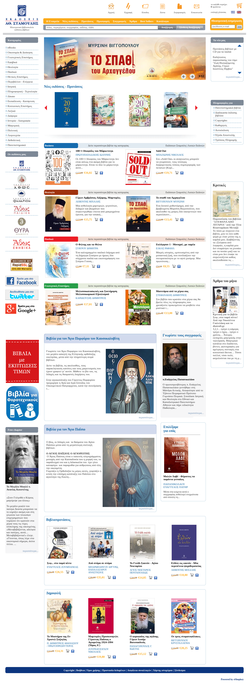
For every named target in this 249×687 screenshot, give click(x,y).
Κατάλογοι (163, 21)
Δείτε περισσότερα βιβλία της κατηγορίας (108, 145)
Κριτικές (219, 185)
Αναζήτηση (167, 27)
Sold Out (161, 150)
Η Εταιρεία (52, 21)
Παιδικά (12, 71)
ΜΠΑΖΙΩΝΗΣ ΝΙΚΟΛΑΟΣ (170, 154)
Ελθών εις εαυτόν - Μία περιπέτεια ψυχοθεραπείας (186, 564)
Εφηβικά (12, 62)
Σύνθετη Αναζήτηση (189, 27)
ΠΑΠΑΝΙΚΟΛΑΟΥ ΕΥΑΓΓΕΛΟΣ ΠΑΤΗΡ (175, 485)
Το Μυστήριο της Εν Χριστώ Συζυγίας (59, 638)
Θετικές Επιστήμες (18, 76)
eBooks (12, 47)
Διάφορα (12, 115)
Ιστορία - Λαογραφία (19, 120)
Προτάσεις (87, 21)
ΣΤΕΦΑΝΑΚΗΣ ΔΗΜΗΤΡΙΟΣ (171, 295)
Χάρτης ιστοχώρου (162, 670)
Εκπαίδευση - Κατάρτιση (21, 101)
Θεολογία (13, 67)
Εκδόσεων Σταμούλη (176, 145)
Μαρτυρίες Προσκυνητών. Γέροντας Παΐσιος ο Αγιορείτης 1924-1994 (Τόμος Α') (103, 641)
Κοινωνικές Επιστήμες (20, 106)
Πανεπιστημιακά (17, 144)
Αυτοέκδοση (222, 130)
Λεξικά (12, 110)
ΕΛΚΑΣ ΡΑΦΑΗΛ (165, 248)
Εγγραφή (128, 12)
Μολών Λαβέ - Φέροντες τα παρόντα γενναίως (179, 478)
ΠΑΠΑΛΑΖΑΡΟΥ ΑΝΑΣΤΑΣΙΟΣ (97, 571)
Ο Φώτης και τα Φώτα (89, 244)
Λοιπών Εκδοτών (196, 145)
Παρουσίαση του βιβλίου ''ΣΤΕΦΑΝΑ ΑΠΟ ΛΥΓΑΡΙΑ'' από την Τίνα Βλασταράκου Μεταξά (227, 223)
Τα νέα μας (219, 40)
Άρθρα (133, 21)
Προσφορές (103, 21)
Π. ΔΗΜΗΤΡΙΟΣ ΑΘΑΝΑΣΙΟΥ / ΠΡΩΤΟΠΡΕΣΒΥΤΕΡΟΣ (62, 644)
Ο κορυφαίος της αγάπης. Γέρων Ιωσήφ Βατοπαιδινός (144, 639)
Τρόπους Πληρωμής (226, 139)
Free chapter (15, 429)
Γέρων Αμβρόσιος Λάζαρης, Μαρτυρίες (98, 197)
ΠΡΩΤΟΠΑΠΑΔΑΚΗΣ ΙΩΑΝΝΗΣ (93, 154)
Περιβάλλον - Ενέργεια (20, 81)
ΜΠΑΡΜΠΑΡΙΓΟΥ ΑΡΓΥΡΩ (103, 567)
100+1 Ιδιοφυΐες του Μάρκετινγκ (94, 150)
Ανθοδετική (14, 140)
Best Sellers (146, 21)
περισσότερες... (233, 264)
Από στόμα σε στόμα (100, 563)
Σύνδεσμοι (179, 670)
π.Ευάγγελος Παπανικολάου (178, 379)
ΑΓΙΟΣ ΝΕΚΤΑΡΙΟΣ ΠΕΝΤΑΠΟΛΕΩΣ (140, 571)
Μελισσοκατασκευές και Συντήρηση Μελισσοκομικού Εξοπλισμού (96, 293)
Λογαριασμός (180, 12)
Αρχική (111, 12)
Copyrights (221, 120)
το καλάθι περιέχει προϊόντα (219, 5)
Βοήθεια (80, 670)
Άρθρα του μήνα (225, 281)
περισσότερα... (30, 550)
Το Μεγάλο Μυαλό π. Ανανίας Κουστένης (19, 488)
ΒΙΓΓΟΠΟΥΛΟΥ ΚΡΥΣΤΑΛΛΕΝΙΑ (180, 641)
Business (49, 145)
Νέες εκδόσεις (70, 21)
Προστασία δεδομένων (113, 670)
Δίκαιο (11, 96)
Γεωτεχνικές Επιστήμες (20, 57)
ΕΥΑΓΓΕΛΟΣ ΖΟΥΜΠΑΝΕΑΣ (62, 567)
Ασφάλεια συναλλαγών (139, 670)
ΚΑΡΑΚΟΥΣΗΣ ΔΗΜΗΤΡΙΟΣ (91, 298)
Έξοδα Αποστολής (225, 135)
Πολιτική (13, 130)
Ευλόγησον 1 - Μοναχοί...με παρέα (175, 244)
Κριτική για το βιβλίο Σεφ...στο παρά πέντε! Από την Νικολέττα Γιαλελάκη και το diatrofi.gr (225, 320)
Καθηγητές (221, 125)
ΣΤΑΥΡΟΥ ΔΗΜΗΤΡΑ (87, 248)
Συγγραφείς (119, 21)
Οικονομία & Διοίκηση (20, 52)
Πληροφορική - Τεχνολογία (22, 91)
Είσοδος (145, 12)
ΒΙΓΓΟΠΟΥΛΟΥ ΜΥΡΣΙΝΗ (170, 201)
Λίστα (162, 12)
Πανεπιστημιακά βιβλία (228, 107)
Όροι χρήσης (93, 670)
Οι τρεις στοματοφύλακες (185, 636)
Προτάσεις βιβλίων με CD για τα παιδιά (225, 50)
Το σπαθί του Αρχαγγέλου (170, 197)
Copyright (69, 670)
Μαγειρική (13, 125)
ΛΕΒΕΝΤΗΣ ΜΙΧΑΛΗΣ (88, 201)
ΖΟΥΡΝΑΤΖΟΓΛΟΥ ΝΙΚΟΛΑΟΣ (98, 650)
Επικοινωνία (196, 12)
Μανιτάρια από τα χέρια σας (172, 291)
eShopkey (239, 679)
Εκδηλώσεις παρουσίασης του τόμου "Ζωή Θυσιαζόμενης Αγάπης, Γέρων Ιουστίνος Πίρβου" (226, 63)
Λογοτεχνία (14, 135)
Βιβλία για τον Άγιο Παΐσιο (65, 429)
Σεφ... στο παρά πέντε (59, 563)
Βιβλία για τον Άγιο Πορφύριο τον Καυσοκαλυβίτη (82, 338)
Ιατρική (12, 86)
